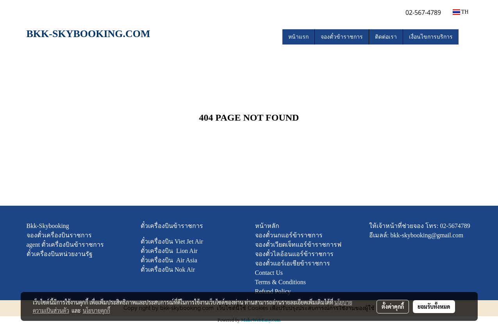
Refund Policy (273, 291)
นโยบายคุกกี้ (96, 310)
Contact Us (269, 272)
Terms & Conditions (280, 282)
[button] (465, 37)
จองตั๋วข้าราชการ (342, 37)
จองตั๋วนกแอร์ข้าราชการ (289, 235)
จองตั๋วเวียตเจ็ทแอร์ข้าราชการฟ (298, 244)
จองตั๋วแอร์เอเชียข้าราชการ (292, 263)
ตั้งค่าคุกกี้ (393, 306)
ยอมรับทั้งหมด (434, 306)
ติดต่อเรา (386, 37)
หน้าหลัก (267, 226)
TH (461, 12)
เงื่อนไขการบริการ (431, 37)
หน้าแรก (298, 37)
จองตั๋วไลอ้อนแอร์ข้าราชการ (294, 254)
